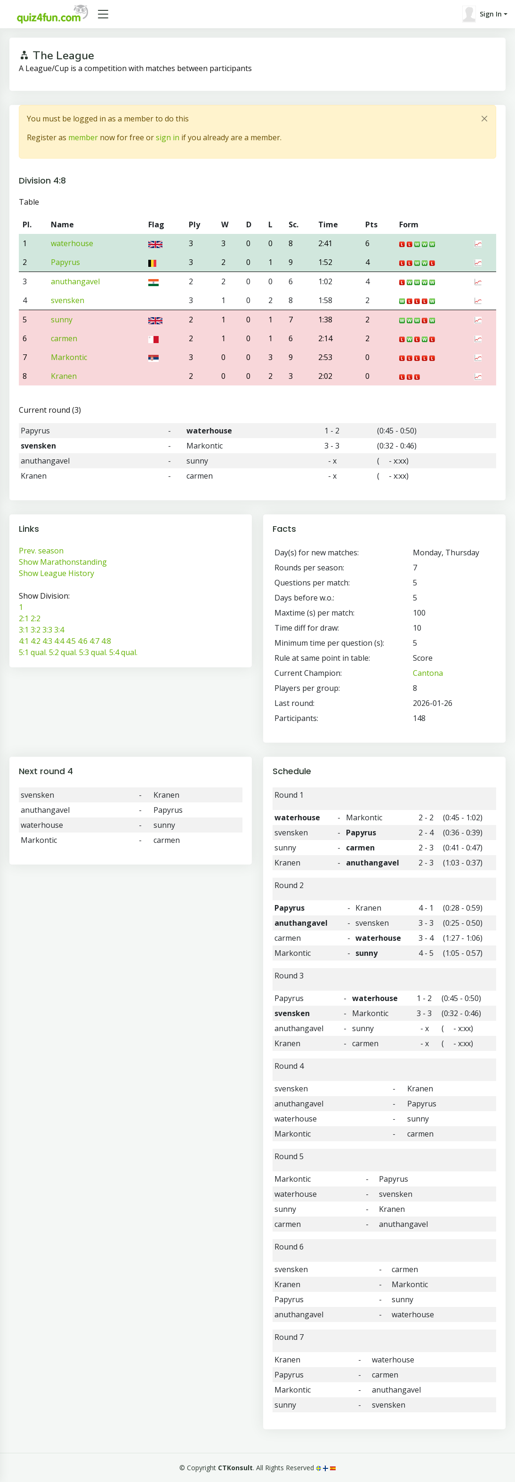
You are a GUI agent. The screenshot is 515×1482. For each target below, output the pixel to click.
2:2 (35, 618)
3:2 (35, 630)
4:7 (94, 641)
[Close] (484, 118)
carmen (64, 338)
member (83, 137)
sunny (61, 319)
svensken (67, 300)
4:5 (71, 641)
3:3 (47, 630)
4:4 (59, 641)
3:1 (24, 630)
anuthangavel (75, 281)
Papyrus (65, 262)
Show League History (56, 573)
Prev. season (41, 550)
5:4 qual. (123, 652)
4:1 (24, 641)
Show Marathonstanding (63, 562)
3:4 (59, 630)
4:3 (47, 641)
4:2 (35, 641)
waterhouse (72, 243)
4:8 (106, 641)
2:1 (24, 618)
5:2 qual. (63, 652)
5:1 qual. (33, 652)
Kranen (64, 376)
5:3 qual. (93, 652)
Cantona (428, 673)
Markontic (69, 357)
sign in (167, 137)
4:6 (83, 641)
